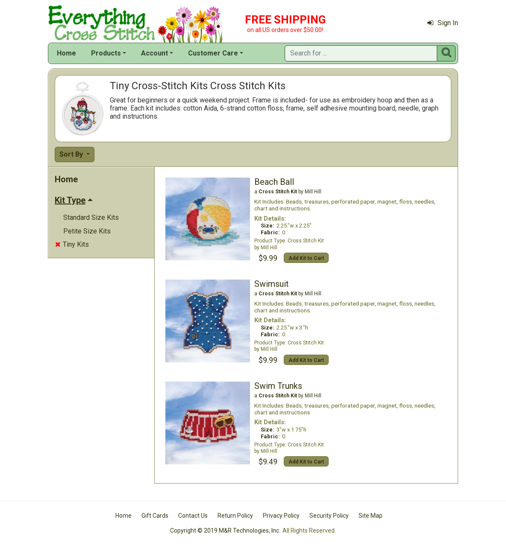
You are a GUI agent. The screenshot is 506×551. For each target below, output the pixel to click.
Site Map (370, 515)
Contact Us (193, 515)
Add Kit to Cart (306, 258)
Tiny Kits (72, 244)
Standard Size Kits (91, 217)
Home (66, 53)
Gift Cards (154, 515)
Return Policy (235, 515)
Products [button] (106, 53)
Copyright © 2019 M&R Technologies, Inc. (225, 530)
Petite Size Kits (87, 231)
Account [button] (154, 53)
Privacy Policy (281, 515)
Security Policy (329, 515)
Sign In (442, 23)
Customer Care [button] (213, 53)
